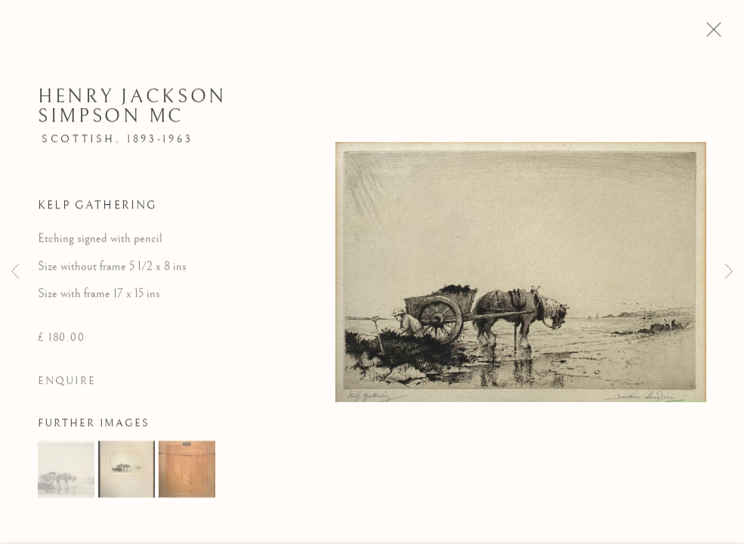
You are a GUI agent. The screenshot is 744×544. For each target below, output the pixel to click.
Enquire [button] (67, 385)
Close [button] (716, 34)
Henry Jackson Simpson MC (132, 110)
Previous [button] (15, 272)
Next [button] (729, 272)
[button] (66, 472)
